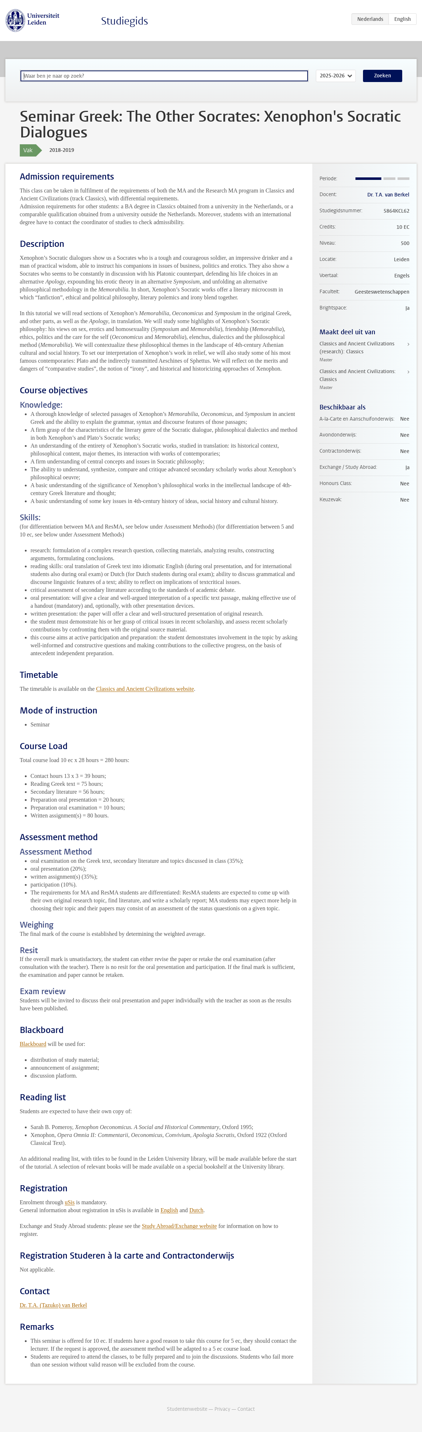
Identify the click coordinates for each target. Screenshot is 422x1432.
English (169, 1210)
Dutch (196, 1210)
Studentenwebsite (187, 1409)
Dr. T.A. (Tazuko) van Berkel (53, 1305)
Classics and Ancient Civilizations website (145, 689)
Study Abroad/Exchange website (179, 1226)
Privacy (222, 1409)
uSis (70, 1202)
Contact (246, 1409)
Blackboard (33, 1044)
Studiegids (124, 21)
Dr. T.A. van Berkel (388, 194)
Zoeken (382, 75)
